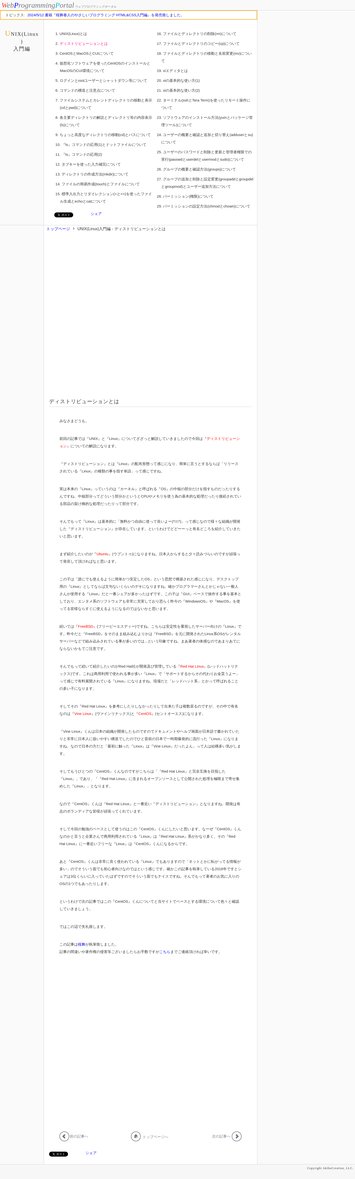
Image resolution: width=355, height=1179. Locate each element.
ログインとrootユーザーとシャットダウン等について (103, 80)
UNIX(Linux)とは (73, 34)
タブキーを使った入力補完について (91, 164)
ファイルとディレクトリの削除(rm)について (199, 34)
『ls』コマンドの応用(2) (82, 154)
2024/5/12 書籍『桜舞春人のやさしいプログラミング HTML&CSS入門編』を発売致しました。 (105, 15)
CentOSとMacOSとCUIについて (87, 53)
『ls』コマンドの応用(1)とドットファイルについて (104, 144)
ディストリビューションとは (84, 43)
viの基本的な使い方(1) (181, 80)
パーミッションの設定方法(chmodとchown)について (206, 206)
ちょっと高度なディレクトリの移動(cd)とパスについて (105, 135)
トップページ (58, 229)
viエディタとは (175, 71)
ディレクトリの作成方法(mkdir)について (95, 174)
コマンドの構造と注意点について (87, 90)
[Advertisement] (153, 279)
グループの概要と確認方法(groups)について (199, 169)
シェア (96, 213)
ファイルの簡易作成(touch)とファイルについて (101, 184)
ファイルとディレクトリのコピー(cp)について (201, 43)
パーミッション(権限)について (188, 196)
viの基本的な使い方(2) (181, 90)
